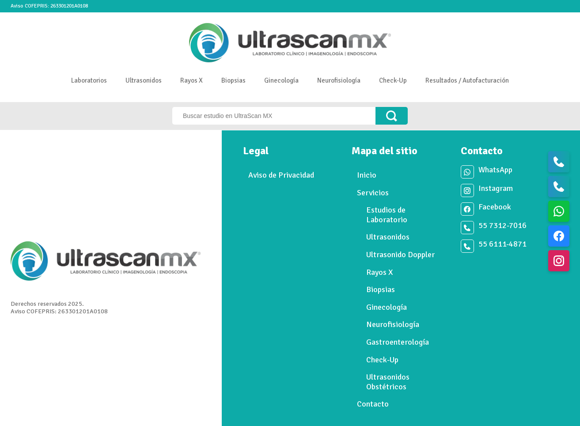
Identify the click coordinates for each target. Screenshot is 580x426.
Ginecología (281, 80)
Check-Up (393, 80)
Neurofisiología (338, 80)
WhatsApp (495, 170)
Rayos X (191, 80)
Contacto (373, 404)
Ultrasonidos (143, 80)
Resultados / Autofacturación (467, 80)
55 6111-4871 (502, 244)
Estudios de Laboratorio (386, 214)
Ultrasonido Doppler (400, 254)
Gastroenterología (397, 342)
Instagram (495, 188)
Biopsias (233, 80)
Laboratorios (89, 80)
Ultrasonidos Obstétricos (387, 382)
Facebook (494, 207)
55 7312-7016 (502, 225)
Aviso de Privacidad (281, 175)
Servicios (373, 193)
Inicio (366, 175)
